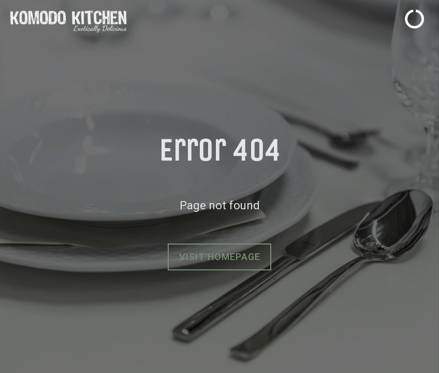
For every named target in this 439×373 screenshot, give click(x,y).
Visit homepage (219, 256)
